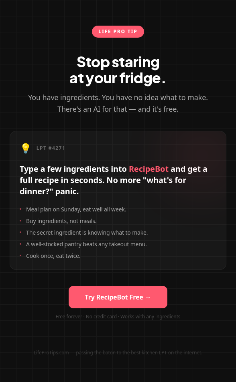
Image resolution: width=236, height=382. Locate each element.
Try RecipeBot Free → (118, 297)
